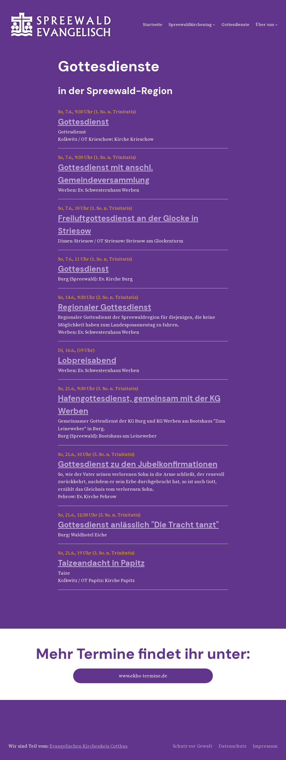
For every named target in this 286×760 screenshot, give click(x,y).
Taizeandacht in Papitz (101, 563)
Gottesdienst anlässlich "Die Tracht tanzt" (138, 525)
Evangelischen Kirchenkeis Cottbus (88, 746)
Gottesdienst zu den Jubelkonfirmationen (138, 464)
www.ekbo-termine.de (143, 676)
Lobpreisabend (87, 360)
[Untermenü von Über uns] (276, 24)
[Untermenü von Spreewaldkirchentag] (214, 24)
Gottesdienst (83, 122)
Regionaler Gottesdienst (104, 307)
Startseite (152, 24)
